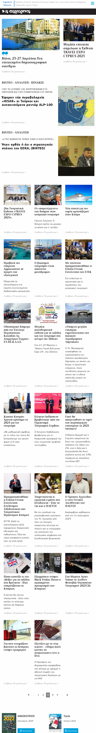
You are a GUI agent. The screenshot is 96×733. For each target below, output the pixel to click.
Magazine (81, 2)
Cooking (18, 5)
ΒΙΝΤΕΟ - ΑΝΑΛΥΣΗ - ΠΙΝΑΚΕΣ (24, 82)
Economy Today (47, 2)
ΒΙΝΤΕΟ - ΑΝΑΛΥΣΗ (16, 132)
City (56, 2)
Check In (73, 2)
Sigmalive (19, 2)
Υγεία (67, 715)
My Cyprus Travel (29, 5)
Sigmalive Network (7, 3)
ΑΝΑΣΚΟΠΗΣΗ (26, 715)
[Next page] (29, 694)
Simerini (28, 2)
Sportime (36, 2)
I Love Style (63, 2)
